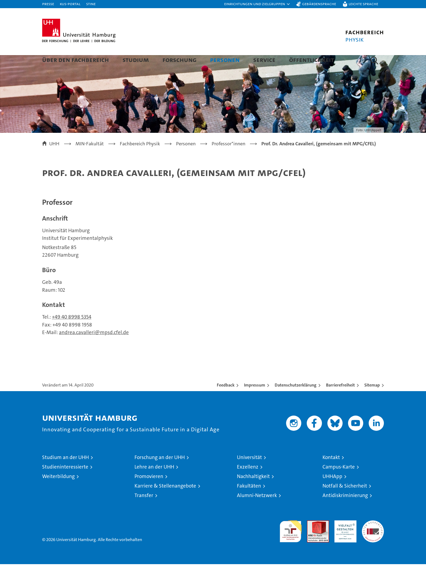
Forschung (179, 59)
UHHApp (332, 490)
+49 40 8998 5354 (71, 330)
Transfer (143, 509)
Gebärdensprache (319, 4)
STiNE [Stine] (91, 4)
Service (264, 59)
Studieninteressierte (65, 480)
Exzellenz (247, 480)
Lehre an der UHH (154, 480)
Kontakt (331, 471)
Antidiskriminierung (345, 509)
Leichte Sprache (363, 4)
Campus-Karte (338, 480)
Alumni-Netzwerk (257, 509)
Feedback (225, 399)
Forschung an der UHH (159, 471)
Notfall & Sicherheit (344, 499)
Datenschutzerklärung (296, 399)
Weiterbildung (58, 490)
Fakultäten (249, 499)
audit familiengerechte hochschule (291, 542)
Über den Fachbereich (75, 59)
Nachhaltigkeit (253, 490)
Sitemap (372, 399)
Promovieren (148, 490)
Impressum (254, 399)
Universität (249, 471)
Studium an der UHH (65, 471)
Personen (225, 59)
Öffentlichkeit (311, 59)
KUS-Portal (70, 4)
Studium (136, 59)
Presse (48, 4)
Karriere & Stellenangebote (165, 499)
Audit (312, 537)
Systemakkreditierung (373, 537)
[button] (257, 4)
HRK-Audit (344, 537)
